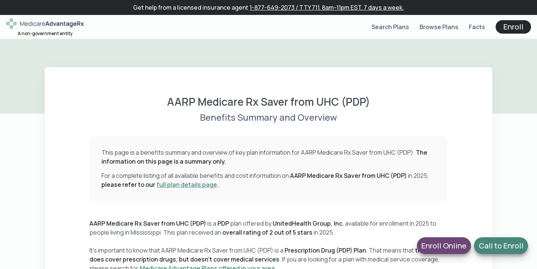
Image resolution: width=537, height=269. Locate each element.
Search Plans (390, 27)
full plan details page (187, 184)
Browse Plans (439, 27)
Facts (477, 27)
